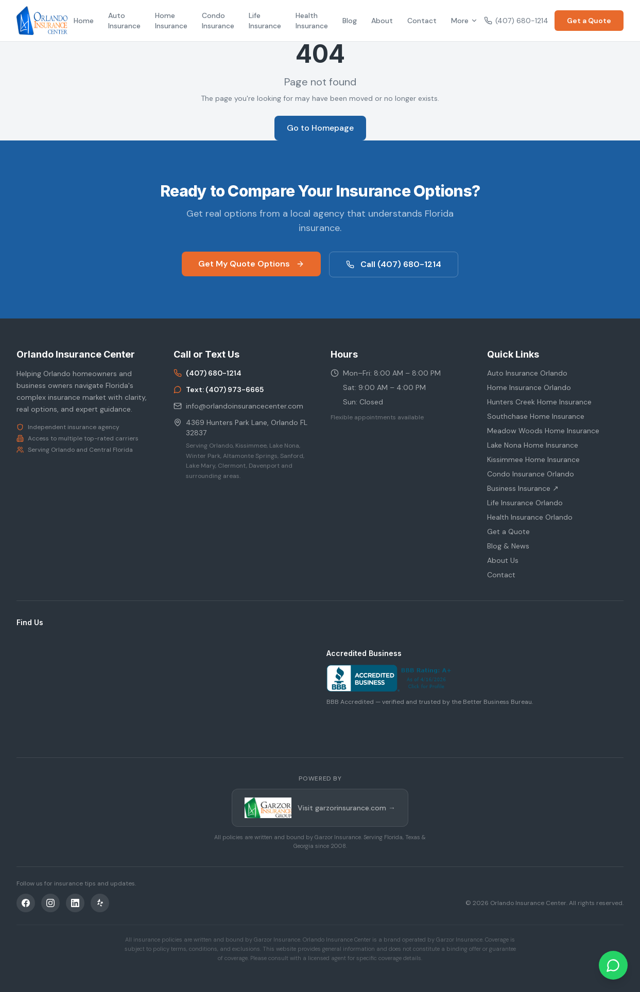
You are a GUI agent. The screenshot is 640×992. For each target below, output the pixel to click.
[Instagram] (50, 903)
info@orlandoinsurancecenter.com (238, 406)
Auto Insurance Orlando (527, 373)
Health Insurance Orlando (530, 517)
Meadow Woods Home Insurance (543, 430)
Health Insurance (312, 20)
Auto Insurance (124, 20)
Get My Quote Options (251, 263)
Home (84, 20)
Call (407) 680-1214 (393, 264)
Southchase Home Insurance (535, 416)
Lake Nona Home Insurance (532, 445)
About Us (502, 560)
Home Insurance (171, 20)
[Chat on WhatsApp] (613, 965)
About (382, 20)
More (464, 20)
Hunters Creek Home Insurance (539, 401)
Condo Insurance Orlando (530, 474)
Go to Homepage (320, 127)
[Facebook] (25, 903)
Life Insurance (265, 20)
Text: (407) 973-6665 (219, 389)
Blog (349, 20)
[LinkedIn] (75, 903)
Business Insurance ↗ (523, 488)
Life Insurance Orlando (525, 502)
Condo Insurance (218, 20)
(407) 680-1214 (516, 20)
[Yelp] (100, 903)
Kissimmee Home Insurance (533, 459)
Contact (422, 20)
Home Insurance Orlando (529, 387)
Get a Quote (589, 20)
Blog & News (508, 546)
